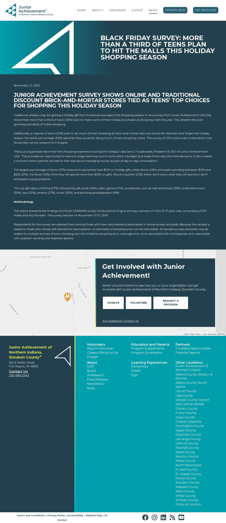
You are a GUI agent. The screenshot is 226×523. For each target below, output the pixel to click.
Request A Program (171, 302)
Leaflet (186, 334)
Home (81, 10)
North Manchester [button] (189, 465)
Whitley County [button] (187, 500)
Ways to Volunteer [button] (100, 348)
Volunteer (138, 302)
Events (137, 10)
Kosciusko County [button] (188, 434)
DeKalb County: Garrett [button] (192, 400)
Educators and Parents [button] (150, 344)
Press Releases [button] (97, 379)
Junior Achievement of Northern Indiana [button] (192, 368)
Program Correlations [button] (146, 352)
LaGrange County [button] (188, 439)
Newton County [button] (187, 456)
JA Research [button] (96, 375)
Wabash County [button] (187, 487)
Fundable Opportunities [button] (193, 348)
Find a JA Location (188, 504)
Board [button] (91, 370)
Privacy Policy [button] (56, 515)
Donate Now (175, 10)
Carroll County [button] (186, 391)
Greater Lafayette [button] (188, 421)
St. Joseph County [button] (188, 474)
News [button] (91, 388)
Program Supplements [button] (147, 348)
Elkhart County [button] (187, 408)
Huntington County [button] (190, 426)
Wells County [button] (185, 491)
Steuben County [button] (188, 482)
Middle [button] (136, 370)
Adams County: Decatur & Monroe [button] (194, 376)
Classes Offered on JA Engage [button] (102, 354)
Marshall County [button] (187, 447)
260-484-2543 (19, 375)
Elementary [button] (139, 366)
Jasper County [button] (186, 430)
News (153, 10)
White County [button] (186, 495)
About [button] (92, 362)
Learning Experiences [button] (149, 362)
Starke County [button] (186, 478)
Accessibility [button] (75, 515)
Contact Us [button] (18, 371)
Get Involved (205, 10)
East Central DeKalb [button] (190, 404)
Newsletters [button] (95, 383)
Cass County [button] (184, 395)
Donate (113, 302)
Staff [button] (90, 366)
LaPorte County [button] (187, 443)
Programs (117, 10)
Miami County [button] (185, 452)
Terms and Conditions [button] (31, 515)
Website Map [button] (94, 515)
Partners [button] (183, 344)
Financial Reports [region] (188, 352)
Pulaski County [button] (186, 469)
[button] (103, 10)
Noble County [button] (186, 460)
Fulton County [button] (186, 413)
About (97, 10)
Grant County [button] (185, 417)
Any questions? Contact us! (120, 321)
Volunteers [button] (96, 344)
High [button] (134, 375)
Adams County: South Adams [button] (191, 384)
